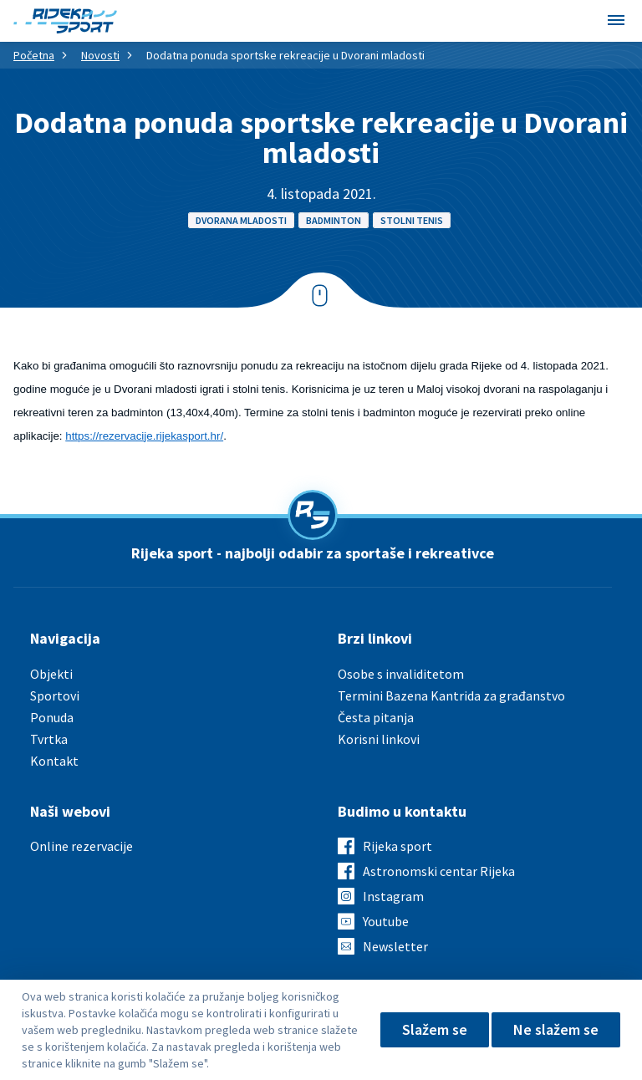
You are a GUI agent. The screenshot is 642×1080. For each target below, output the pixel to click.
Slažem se (434, 1029)
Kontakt (54, 760)
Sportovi (54, 695)
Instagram (393, 896)
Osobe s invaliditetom (401, 673)
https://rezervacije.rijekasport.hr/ (144, 436)
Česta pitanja (376, 717)
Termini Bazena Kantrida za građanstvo (451, 695)
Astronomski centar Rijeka (439, 871)
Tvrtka (49, 739)
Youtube (386, 921)
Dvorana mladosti (241, 220)
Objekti (51, 673)
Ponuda (52, 717)
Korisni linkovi (379, 739)
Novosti (100, 55)
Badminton (333, 220)
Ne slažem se (556, 1029)
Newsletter (395, 946)
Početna (33, 55)
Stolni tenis (411, 220)
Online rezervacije (81, 846)
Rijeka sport (397, 846)
